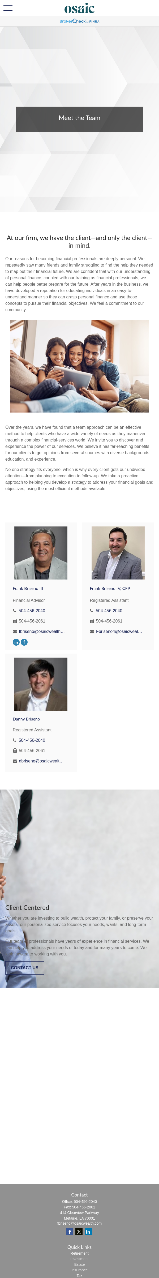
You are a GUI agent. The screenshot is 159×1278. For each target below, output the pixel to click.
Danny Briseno (26, 718)
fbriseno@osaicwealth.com (42, 631)
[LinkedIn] (16, 642)
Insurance (79, 1270)
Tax (80, 1275)
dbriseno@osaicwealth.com (42, 761)
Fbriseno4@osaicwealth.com (119, 631)
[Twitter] (79, 1231)
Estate (79, 1264)
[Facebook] (24, 642)
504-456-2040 (32, 610)
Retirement (79, 1253)
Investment (79, 1259)
